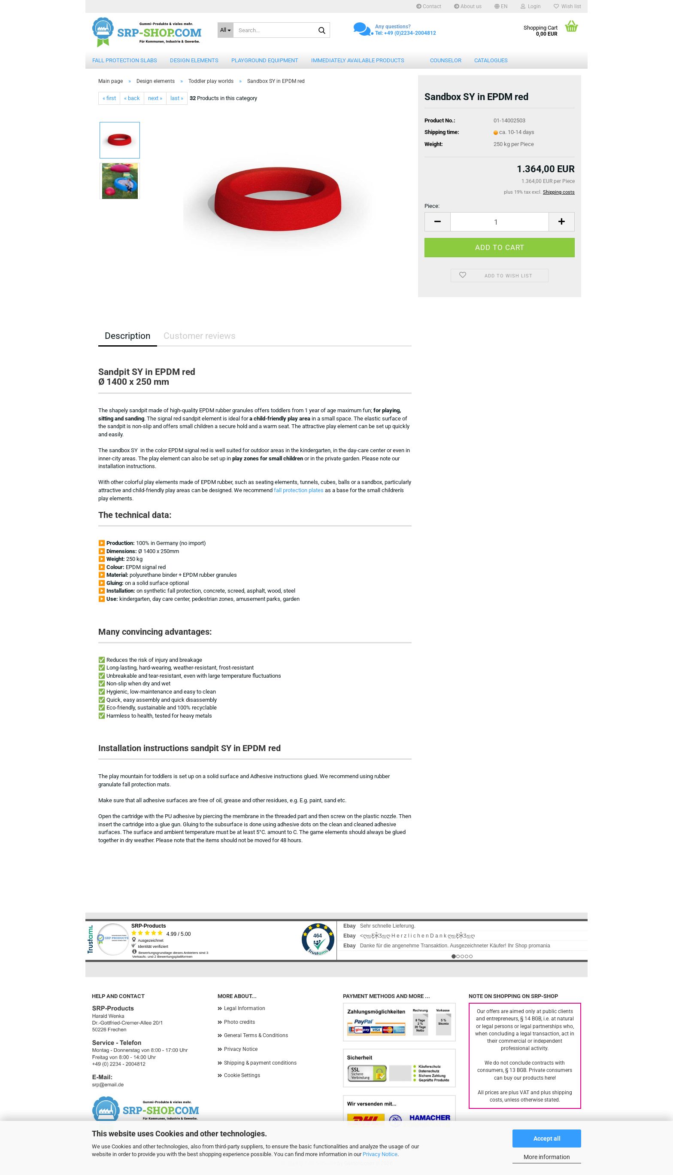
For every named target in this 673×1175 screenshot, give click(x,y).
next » (155, 98)
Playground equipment (264, 60)
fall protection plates (299, 490)
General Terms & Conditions (256, 1035)
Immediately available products (357, 60)
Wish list (567, 6)
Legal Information (244, 1008)
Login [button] (531, 6)
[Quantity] (499, 221)
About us (468, 6)
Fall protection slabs (124, 60)
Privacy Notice (380, 1154)
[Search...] (226, 30)
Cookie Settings (242, 1075)
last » (176, 98)
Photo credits (239, 1022)
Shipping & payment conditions (260, 1063)
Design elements (194, 60)
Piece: (432, 206)
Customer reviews (200, 336)
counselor (445, 60)
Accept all (547, 1138)
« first (109, 98)
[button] (501, 6)
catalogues (491, 60)
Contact (428, 6)
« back (132, 98)
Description (128, 336)
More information (547, 1157)
